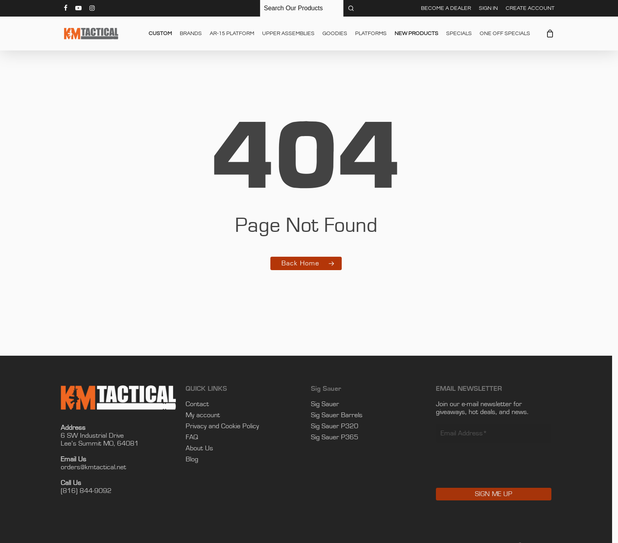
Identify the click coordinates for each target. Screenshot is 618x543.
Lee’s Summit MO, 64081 (103, 443)
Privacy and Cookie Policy (225, 426)
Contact (200, 404)
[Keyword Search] (302, 8)
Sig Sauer (328, 404)
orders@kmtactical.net (96, 467)
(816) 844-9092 (89, 490)
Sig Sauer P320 (337, 426)
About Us (202, 448)
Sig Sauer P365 (337, 437)
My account (206, 415)
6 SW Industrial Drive (95, 435)
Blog (195, 459)
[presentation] (499, 470)
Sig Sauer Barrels (339, 415)
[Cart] (550, 33)
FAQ (195, 437)
